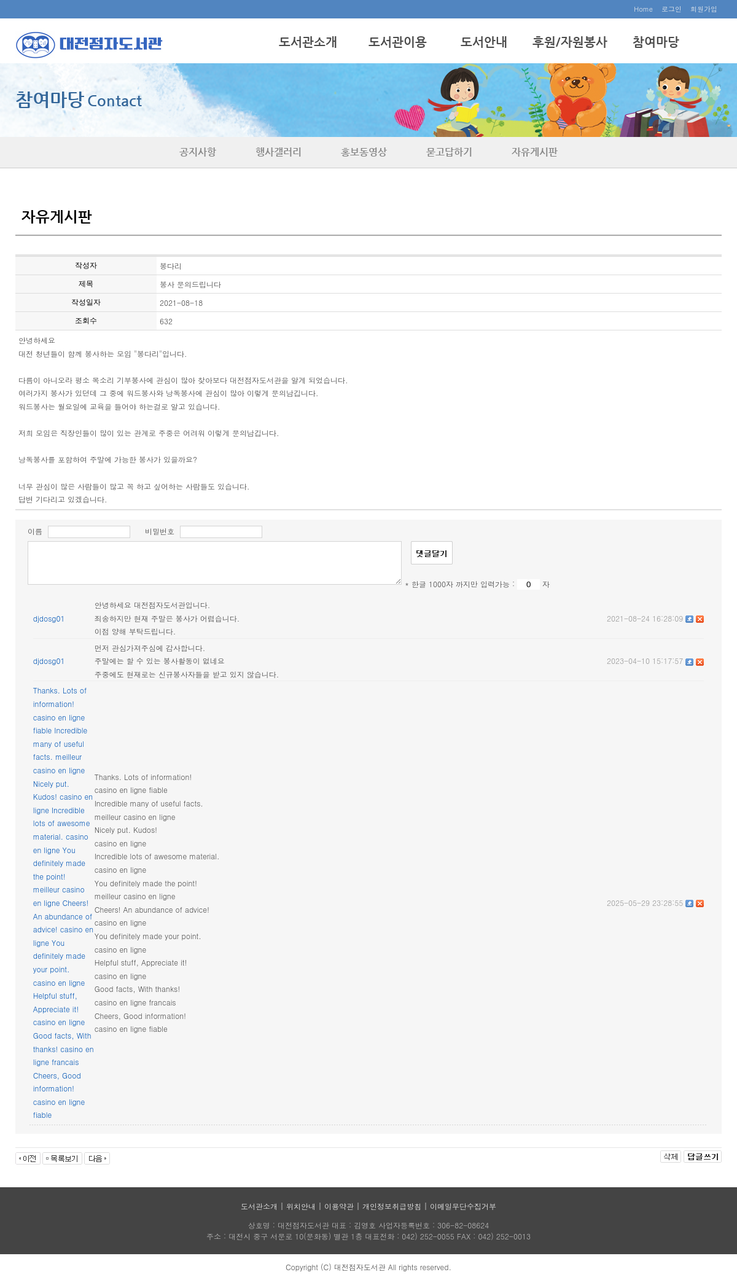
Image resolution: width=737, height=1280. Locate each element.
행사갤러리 (278, 152)
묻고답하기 (449, 152)
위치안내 (301, 1206)
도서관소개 (308, 42)
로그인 (671, 9)
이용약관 (339, 1206)
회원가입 (703, 9)
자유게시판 (535, 152)
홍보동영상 (364, 152)
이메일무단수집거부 (463, 1206)
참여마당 (656, 42)
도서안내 (484, 42)
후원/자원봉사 (569, 42)
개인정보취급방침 (391, 1206)
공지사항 (197, 152)
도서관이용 (397, 42)
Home (643, 9)
